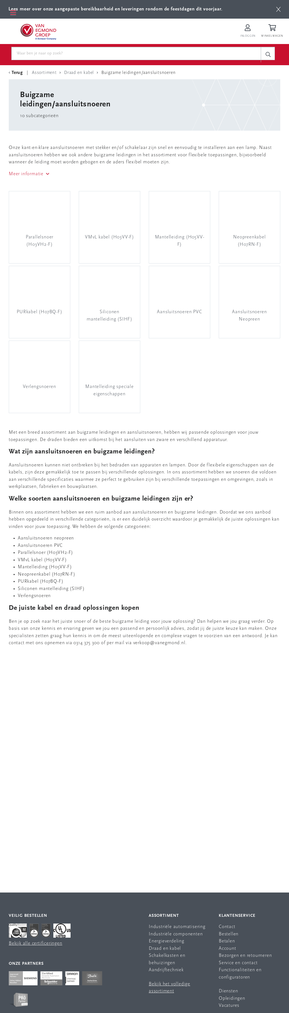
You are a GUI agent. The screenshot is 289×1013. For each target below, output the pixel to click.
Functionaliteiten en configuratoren (240, 974)
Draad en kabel (165, 948)
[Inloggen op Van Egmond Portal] (247, 31)
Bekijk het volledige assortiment (169, 988)
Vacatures (229, 1005)
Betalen (227, 941)
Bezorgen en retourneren (245, 955)
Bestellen (228, 934)
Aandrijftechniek (166, 970)
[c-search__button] (268, 54)
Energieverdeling (166, 941)
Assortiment (164, 916)
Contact (227, 926)
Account (227, 948)
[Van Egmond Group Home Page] (37, 31)
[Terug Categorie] (17, 72)
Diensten (228, 991)
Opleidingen (232, 998)
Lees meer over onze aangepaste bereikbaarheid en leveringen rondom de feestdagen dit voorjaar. (115, 9)
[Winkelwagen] (273, 31)
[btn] (278, 9)
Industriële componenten (176, 934)
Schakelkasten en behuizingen (167, 959)
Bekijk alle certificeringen (35, 943)
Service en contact (238, 963)
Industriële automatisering (177, 926)
